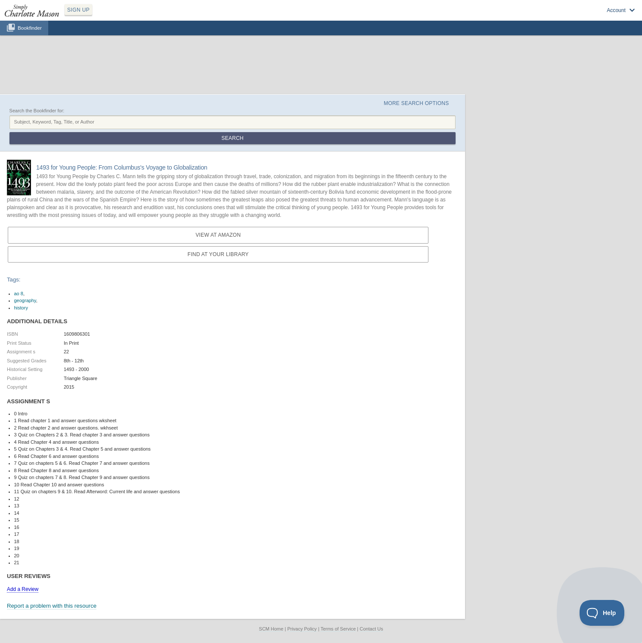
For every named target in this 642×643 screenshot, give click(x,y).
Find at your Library (218, 254)
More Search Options (416, 103)
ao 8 (18, 293)
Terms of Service (338, 628)
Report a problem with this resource (51, 606)
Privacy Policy (301, 628)
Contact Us (371, 628)
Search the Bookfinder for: (37, 110)
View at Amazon (218, 235)
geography (25, 300)
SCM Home (271, 628)
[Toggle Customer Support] (602, 613)
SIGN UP (78, 10)
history (21, 307)
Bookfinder (30, 28)
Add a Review (22, 589)
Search (232, 138)
